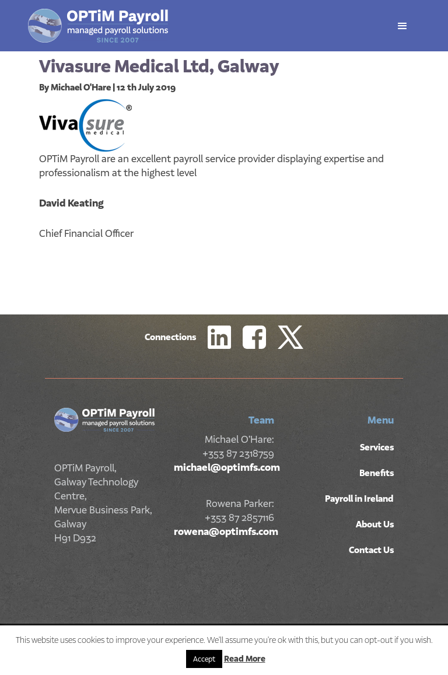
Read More (244, 658)
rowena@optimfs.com (226, 531)
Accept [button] (204, 659)
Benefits (376, 473)
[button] (402, 26)
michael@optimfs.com (227, 467)
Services (377, 447)
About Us (375, 524)
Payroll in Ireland (359, 498)
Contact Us (371, 550)
